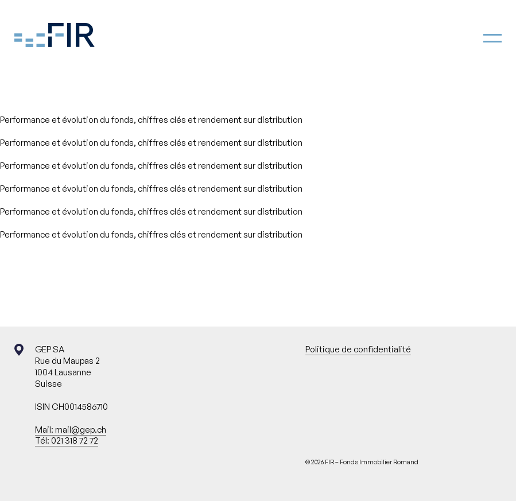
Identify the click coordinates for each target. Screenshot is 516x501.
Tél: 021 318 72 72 (66, 440)
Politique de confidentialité (358, 349)
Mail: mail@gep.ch (70, 429)
